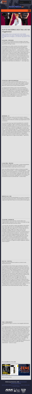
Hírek (9, 27)
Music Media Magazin (9, 391)
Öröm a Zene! (17, 391)
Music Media (4, 27)
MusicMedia (4, 2)
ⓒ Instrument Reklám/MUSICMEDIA (19, 382)
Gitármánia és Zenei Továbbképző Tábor (23, 391)
